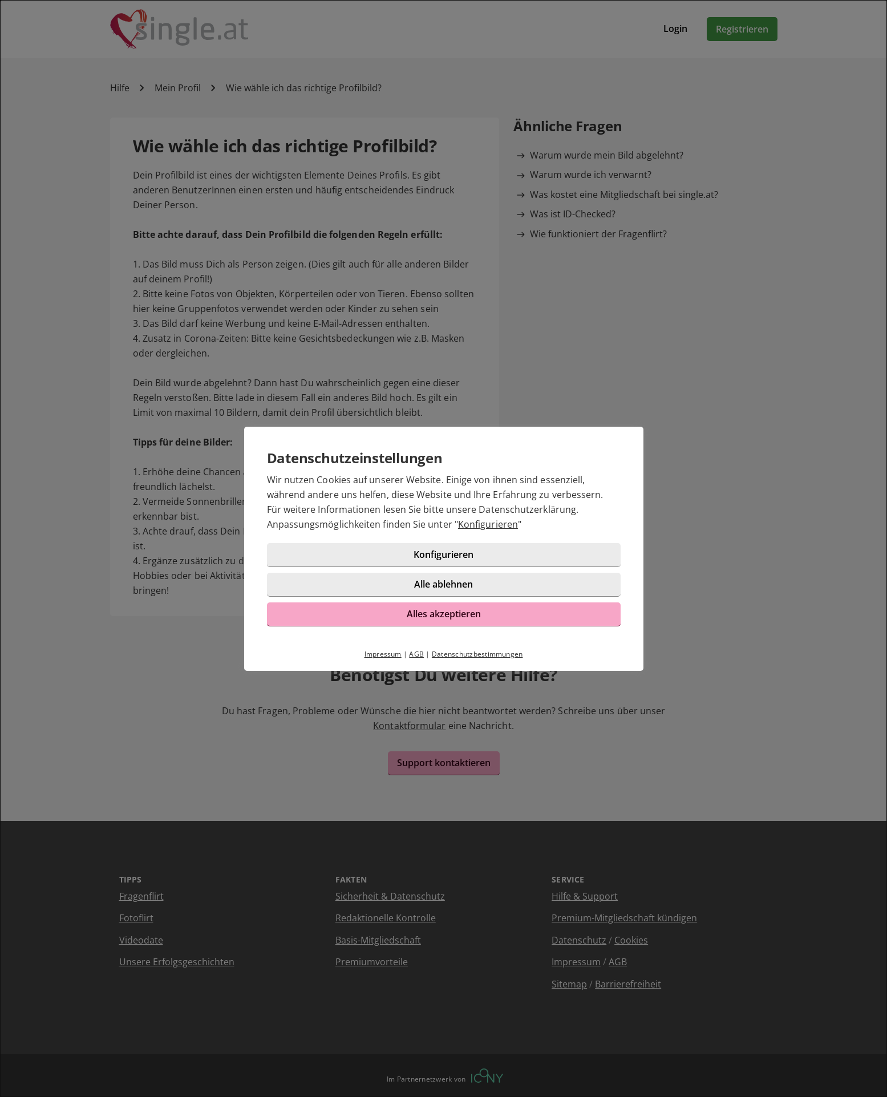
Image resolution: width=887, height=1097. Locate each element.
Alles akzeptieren (444, 614)
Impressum (383, 654)
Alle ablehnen (443, 584)
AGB (416, 654)
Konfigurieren (488, 524)
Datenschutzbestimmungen (477, 654)
